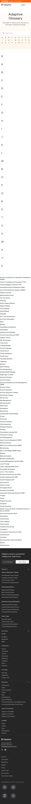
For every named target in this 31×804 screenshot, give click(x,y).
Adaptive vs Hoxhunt (7, 714)
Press (3, 728)
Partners (4, 733)
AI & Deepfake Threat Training (10, 575)
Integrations (5, 675)
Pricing (3, 767)
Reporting (4, 672)
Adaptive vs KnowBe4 (8, 711)
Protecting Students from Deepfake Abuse (13, 702)
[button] (15, 569)
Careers (4, 726)
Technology (5, 651)
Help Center (4, 762)
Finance (4, 649)
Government (5, 656)
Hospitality (5, 661)
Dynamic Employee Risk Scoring (10, 607)
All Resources (5, 685)
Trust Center (4, 759)
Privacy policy (5, 773)
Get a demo (22, 562)
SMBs (3, 641)
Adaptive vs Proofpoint (8, 716)
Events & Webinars (7, 699)
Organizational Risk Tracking (9, 604)
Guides (3, 687)
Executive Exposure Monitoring (10, 609)
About (3, 723)
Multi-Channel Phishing (8, 592)
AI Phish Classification (8, 621)
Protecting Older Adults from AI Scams (12, 704)
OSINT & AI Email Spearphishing (10, 594)
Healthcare (5, 658)
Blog (3, 694)
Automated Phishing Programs (10, 597)
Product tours (5, 677)
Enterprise (4, 637)
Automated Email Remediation (10, 624)
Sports (3, 663)
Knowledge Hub (6, 697)
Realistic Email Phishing (8, 590)
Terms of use (5, 770)
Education (4, 665)
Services (4, 653)
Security (3, 756)
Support (3, 765)
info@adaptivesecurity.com (8, 746)
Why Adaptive (6, 730)
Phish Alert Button (7, 619)
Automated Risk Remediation (9, 612)
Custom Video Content (8, 580)
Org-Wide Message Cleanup (9, 626)
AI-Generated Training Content (10, 582)
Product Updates (6, 690)
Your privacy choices (7, 776)
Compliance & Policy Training (9, 577)
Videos (3, 692)
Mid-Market (5, 639)
